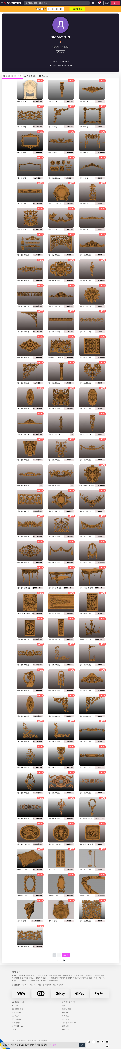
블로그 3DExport (18, 1026)
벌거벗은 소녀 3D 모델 (55, 357)
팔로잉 (65, 47)
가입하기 (116, 3)
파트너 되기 (16, 1023)
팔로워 (55, 47)
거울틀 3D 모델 (22, 895)
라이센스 (65, 1016)
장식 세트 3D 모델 (54, 178)
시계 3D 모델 (21, 101)
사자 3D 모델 (21, 921)
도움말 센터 (66, 1009)
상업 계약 (65, 1019)
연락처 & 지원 (68, 1001)
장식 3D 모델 (52, 101)
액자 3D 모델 (83, 127)
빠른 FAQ (65, 1012)
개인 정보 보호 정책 (69, 1023)
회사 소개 (16, 971)
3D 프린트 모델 (17, 1009)
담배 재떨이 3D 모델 (24, 844)
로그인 (107, 3)
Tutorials (43, 76)
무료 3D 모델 (30, 76)
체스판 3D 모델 (22, 870)
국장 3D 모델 (52, 921)
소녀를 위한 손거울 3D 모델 (88, 819)
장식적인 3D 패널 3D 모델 (25, 614)
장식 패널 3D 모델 (54, 255)
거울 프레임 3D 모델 (55, 204)
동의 (81, 1045)
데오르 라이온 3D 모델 (86, 485)
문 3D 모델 (51, 870)
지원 (63, 1006)
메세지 (60, 52)
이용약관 (65, 1026)
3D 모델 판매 (17, 1019)
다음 (66, 955)
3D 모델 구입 (18, 1001)
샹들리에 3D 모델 (85, 639)
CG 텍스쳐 (15, 1016)
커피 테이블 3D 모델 (24, 588)
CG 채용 (15, 1029)
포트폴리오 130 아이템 (12, 76)
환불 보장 (65, 1029)
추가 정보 (52, 1045)
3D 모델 (15, 1006)
